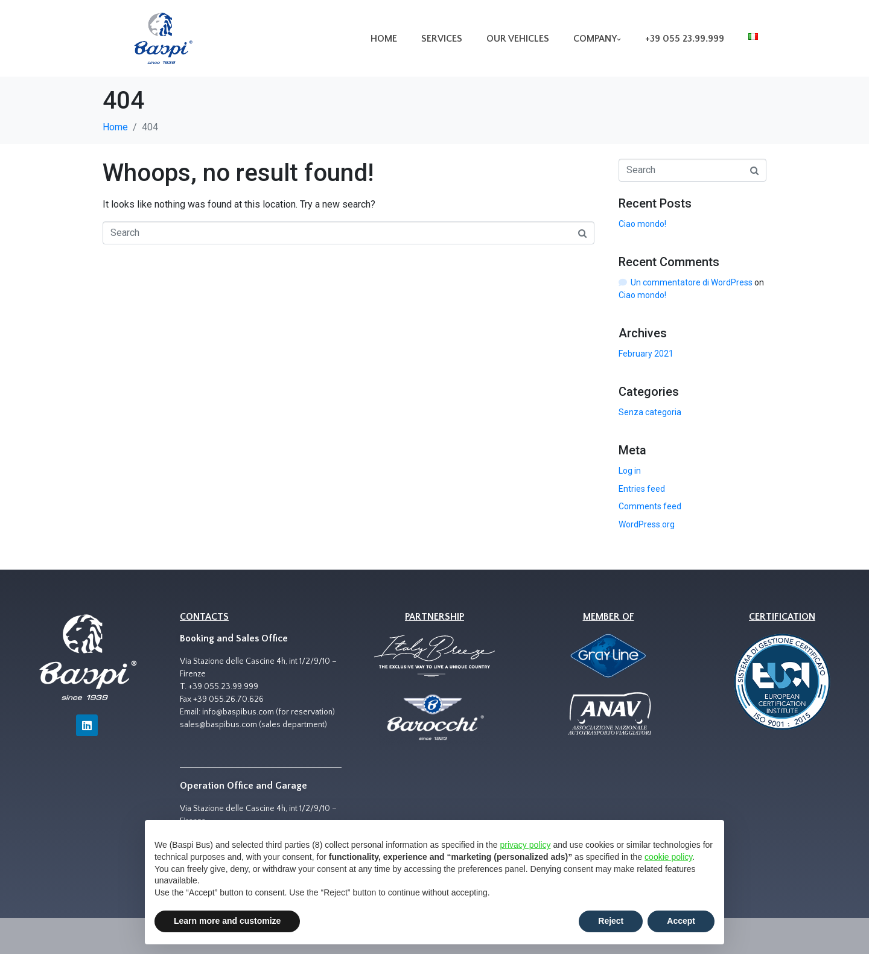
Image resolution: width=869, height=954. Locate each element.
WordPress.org (647, 524)
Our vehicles (517, 38)
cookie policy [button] (668, 857)
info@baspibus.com (238, 712)
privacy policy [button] (525, 845)
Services (441, 38)
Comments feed (650, 506)
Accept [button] (681, 921)
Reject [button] (610, 921)
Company (597, 38)
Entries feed (642, 489)
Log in (630, 470)
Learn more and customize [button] (227, 921)
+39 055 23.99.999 (684, 38)
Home (384, 38)
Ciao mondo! (642, 224)
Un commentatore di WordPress (692, 282)
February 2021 (646, 353)
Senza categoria (650, 412)
